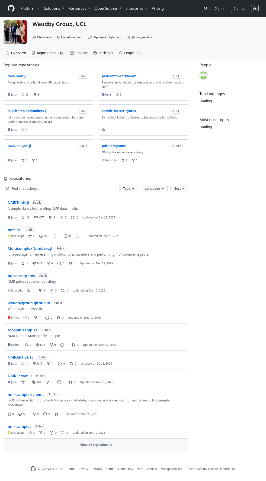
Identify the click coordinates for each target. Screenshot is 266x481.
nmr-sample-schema (26, 394)
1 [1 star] (24, 263)
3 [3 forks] (51, 217)
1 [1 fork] (41, 290)
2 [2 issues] (63, 217)
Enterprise (136, 8)
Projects (78, 53)
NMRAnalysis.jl (21, 357)
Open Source (108, 8)
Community (125, 469)
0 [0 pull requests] (78, 236)
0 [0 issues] (67, 236)
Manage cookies (171, 469)
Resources (79, 8)
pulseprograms (21, 275)
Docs (140, 469)
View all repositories (96, 445)
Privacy (83, 469)
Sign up (239, 8)
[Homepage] (11, 8)
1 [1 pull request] (72, 263)
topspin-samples (23, 330)
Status (110, 469)
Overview (16, 53)
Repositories (48, 53)
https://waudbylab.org (107, 37)
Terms (71, 469)
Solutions (54, 8)
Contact (152, 469)
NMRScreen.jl (20, 375)
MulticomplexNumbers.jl (30, 248)
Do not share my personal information (211, 469)
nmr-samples (19, 426)
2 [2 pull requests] (74, 217)
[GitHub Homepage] (33, 469)
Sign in (220, 8)
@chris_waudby (142, 37)
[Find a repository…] (60, 188)
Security (97, 469)
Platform (30, 8)
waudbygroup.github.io (29, 302)
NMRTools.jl (18, 202)
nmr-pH (15, 229)
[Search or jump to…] (205, 8)
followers (44, 37)
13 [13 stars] (25, 217)
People (130, 53)
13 (25, 94)
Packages (103, 53)
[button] (128, 188)
